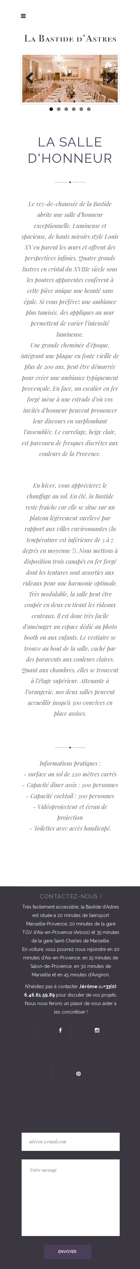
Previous (32, 78)
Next (107, 78)
